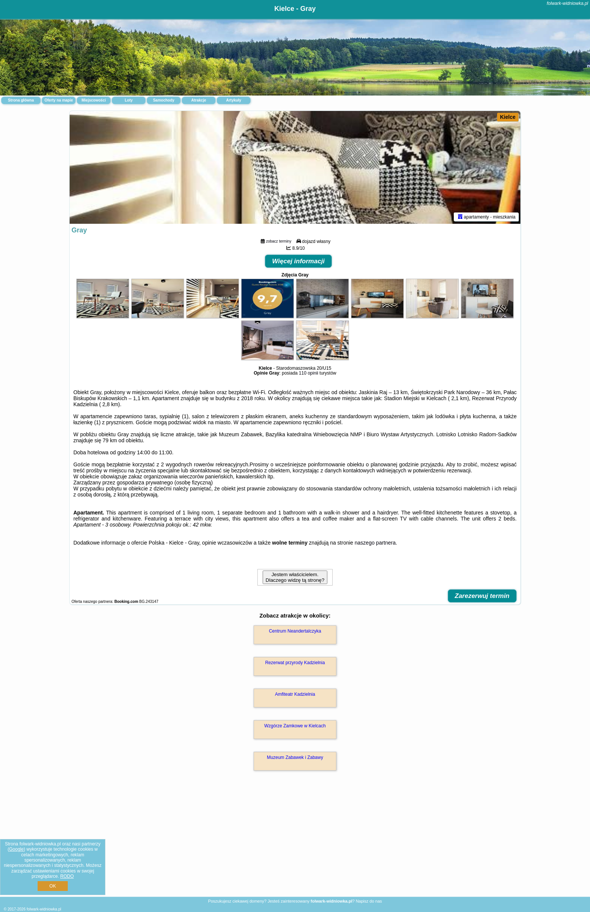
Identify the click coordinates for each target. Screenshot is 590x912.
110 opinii (308, 373)
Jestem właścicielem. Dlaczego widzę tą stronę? (295, 577)
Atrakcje (198, 100)
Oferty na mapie (58, 100)
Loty (128, 100)
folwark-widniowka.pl (567, 3)
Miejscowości (94, 100)
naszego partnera (375, 543)
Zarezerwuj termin (482, 595)
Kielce (507, 117)
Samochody (164, 100)
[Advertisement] (295, 841)
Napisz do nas (369, 901)
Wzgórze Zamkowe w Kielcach (294, 725)
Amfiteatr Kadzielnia (295, 694)
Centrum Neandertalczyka (295, 631)
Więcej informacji (298, 261)
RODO (67, 876)
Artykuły (233, 100)
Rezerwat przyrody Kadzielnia (295, 662)
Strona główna (21, 100)
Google (16, 849)
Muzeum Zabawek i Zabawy (295, 757)
